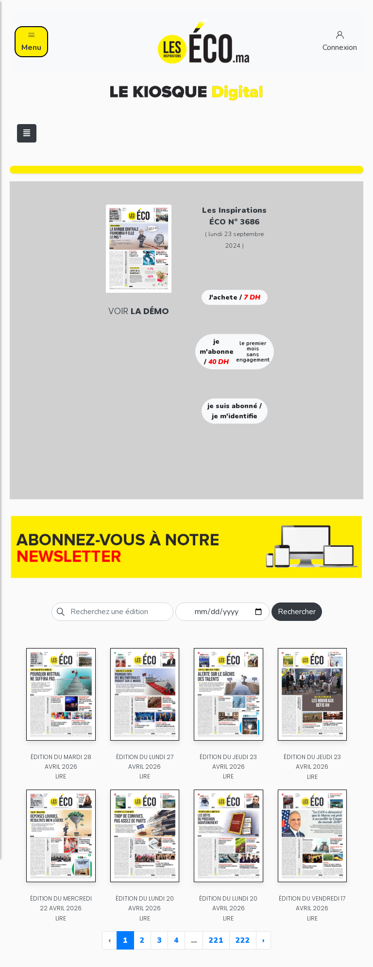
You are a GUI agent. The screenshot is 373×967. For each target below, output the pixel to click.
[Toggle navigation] (26, 133)
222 (243, 940)
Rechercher (297, 611)
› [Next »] (263, 940)
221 (216, 940)
